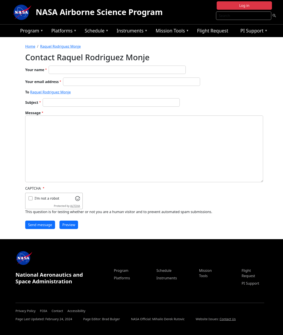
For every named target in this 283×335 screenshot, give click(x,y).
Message (33, 112)
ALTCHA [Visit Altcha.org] (75, 206)
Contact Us (228, 319)
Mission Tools (171, 31)
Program (30, 31)
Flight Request (212, 31)
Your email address (42, 81)
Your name (34, 69)
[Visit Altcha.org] (77, 198)
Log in (244, 5)
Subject (31, 102)
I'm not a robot (47, 198)
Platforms (62, 31)
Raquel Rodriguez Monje (60, 46)
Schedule (95, 31)
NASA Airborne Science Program (99, 12)
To (27, 92)
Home (30, 46)
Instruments (131, 31)
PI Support (253, 31)
